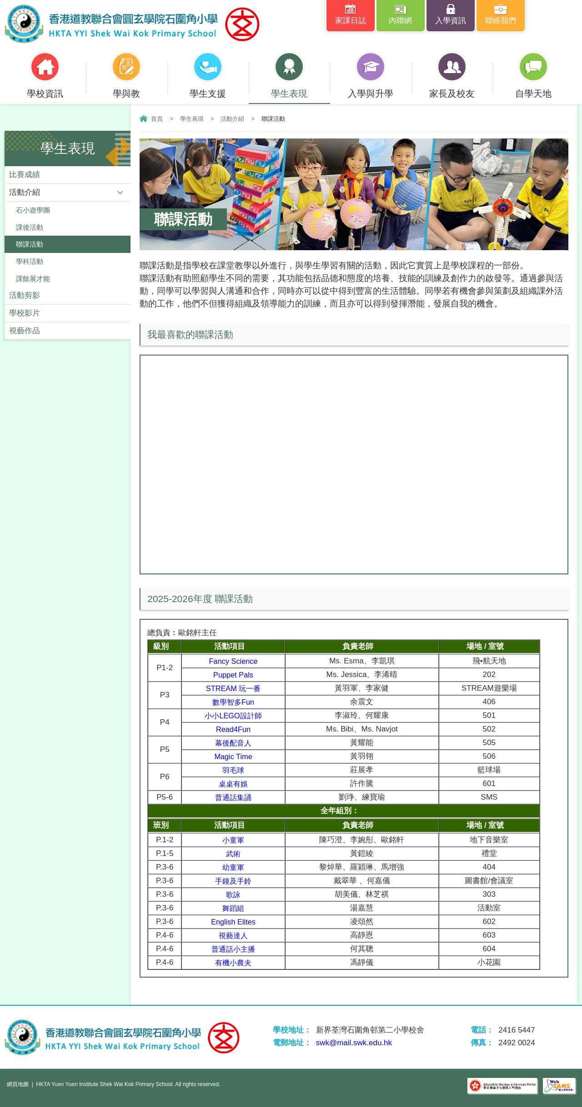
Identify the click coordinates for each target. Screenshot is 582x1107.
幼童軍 (235, 867)
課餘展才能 (33, 279)
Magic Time (235, 756)
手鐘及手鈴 (235, 880)
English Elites (235, 921)
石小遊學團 (33, 210)
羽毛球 (235, 770)
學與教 (126, 88)
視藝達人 (235, 935)
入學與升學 (370, 88)
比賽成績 (24, 174)
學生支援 (208, 88)
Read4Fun (235, 729)
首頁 (157, 118)
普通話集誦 (235, 797)
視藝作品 (24, 331)
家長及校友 (452, 88)
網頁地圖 (18, 1084)
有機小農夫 (235, 962)
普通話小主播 (235, 948)
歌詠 (235, 894)
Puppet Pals (235, 674)
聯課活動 (29, 244)
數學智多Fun (235, 701)
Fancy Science (235, 661)
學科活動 (29, 262)
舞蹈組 (235, 908)
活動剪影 (24, 296)
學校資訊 (45, 88)
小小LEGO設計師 (235, 715)
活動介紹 (232, 118)
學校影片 (24, 314)
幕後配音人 (235, 742)
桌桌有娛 (235, 783)
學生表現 (289, 88)
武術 (235, 853)
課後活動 (29, 227)
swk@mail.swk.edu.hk (354, 1042)
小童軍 (235, 839)
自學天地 (533, 88)
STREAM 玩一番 (235, 688)
